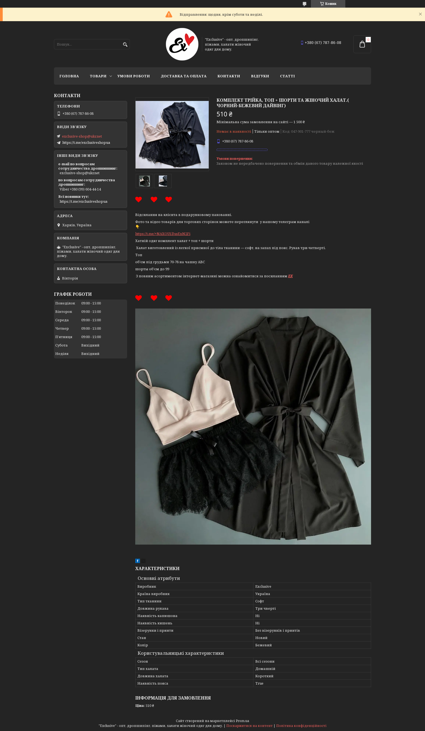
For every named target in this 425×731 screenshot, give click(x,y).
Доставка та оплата (184, 76)
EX (290, 276)
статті (287, 76)
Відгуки (260, 76)
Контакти (228, 76)
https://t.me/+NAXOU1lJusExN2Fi (162, 233)
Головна (69, 76)
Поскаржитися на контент (249, 725)
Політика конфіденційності (301, 725)
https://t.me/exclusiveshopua (86, 142)
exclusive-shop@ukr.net (82, 136)
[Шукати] (125, 44)
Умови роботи (133, 76)
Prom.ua (242, 721)
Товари (98, 76)
